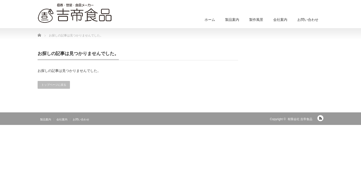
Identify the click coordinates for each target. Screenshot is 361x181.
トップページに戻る (53, 84)
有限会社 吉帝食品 (300, 119)
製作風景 (256, 20)
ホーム (210, 20)
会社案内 (280, 20)
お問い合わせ (307, 20)
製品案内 (232, 20)
